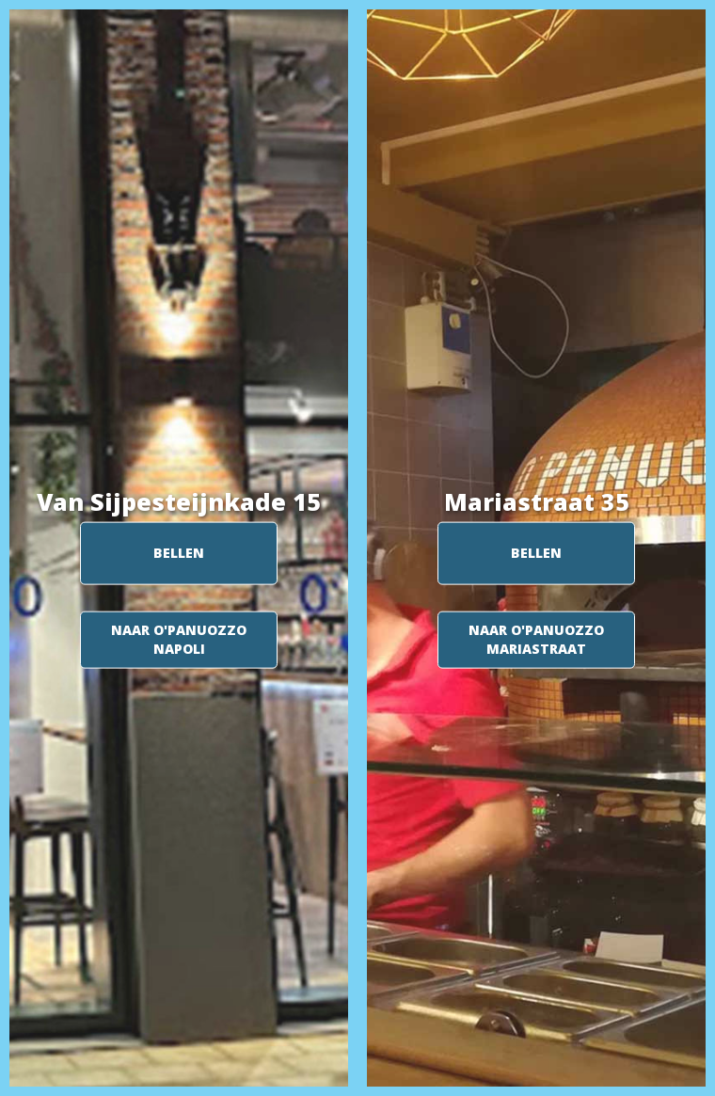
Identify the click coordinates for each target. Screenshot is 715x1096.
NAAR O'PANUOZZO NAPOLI (178, 639)
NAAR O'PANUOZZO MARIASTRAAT (536, 639)
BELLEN (178, 553)
